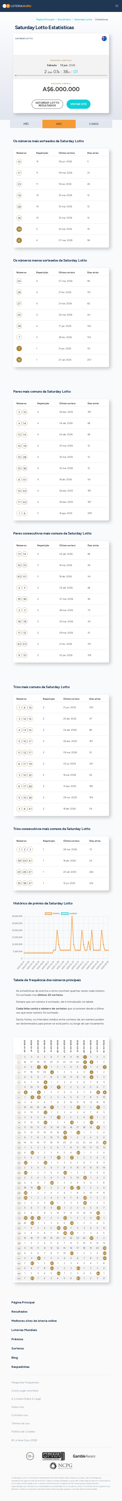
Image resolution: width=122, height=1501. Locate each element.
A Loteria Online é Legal (26, 1398)
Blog (14, 1357)
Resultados (64, 19)
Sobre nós (17, 1407)
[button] (116, 6)
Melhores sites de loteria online (34, 1321)
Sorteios (17, 1348)
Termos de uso (20, 1423)
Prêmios (17, 1339)
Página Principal (45, 19)
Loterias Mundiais (24, 1330)
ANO (59, 123)
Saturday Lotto (83, 19)
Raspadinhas (20, 1367)
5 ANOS (94, 123)
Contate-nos (19, 1415)
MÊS (26, 123)
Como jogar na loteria (24, 1390)
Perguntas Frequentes (25, 1382)
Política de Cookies (23, 1431)
